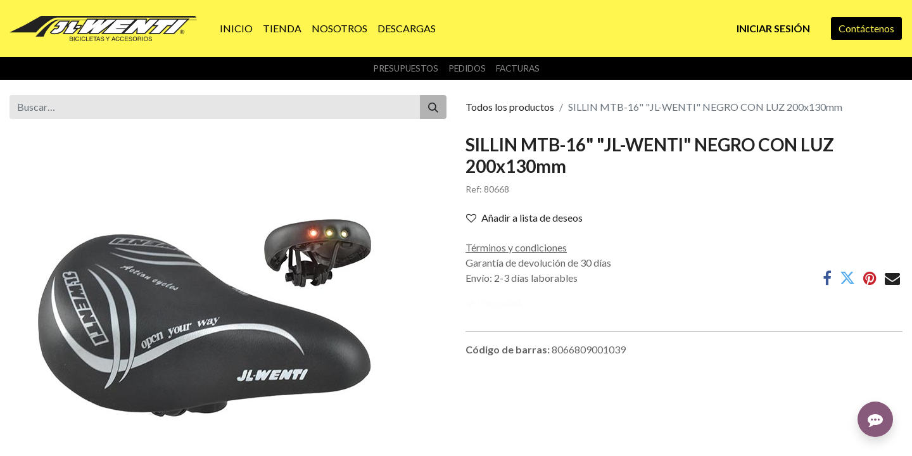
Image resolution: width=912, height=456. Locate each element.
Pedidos (467, 68)
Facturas (518, 68)
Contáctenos (866, 28)
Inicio (22, 440)
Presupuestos (405, 68)
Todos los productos (510, 107)
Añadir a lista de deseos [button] (524, 218)
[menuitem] (236, 28)
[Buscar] (433, 107)
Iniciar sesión (773, 28)
